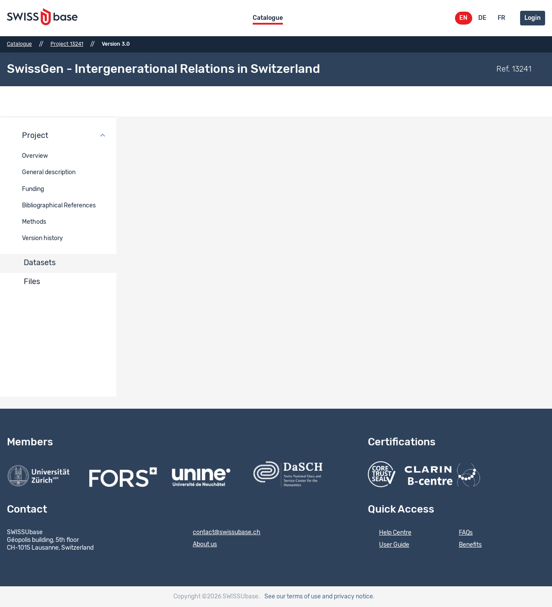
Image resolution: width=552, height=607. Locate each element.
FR (501, 18)
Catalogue (268, 18)
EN (463, 18)
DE (482, 18)
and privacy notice (347, 597)
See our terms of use (292, 597)
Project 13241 (66, 44)
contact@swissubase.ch (221, 533)
